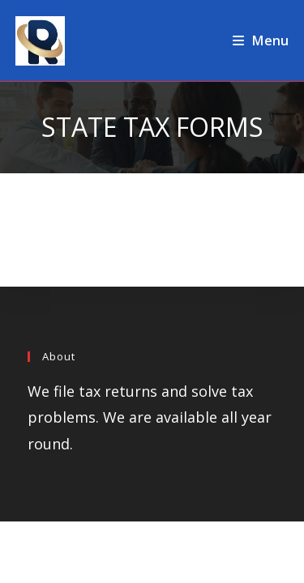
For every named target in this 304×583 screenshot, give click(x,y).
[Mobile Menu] (261, 40)
